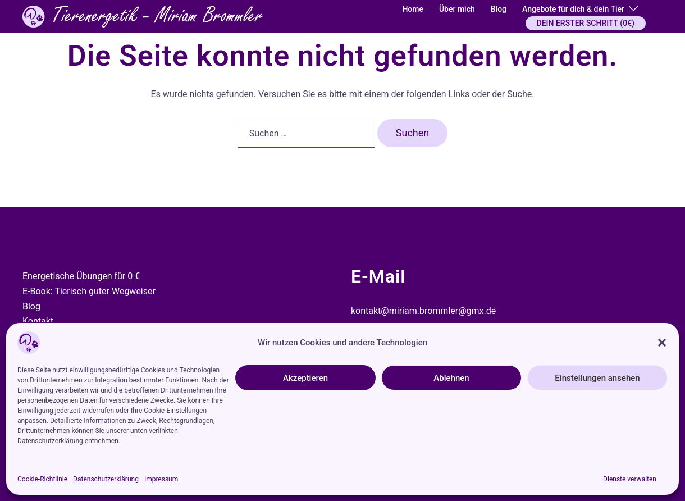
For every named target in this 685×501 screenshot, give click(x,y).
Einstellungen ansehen (597, 378)
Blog (498, 8)
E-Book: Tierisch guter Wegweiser (89, 291)
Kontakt (37, 321)
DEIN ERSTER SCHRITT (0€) (585, 23)
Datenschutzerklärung (106, 479)
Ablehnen (451, 378)
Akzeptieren (305, 378)
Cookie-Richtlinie (42, 479)
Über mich (457, 8)
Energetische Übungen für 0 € (81, 276)
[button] (662, 342)
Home (412, 8)
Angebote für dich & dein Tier (573, 8)
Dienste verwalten (629, 479)
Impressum (161, 479)
